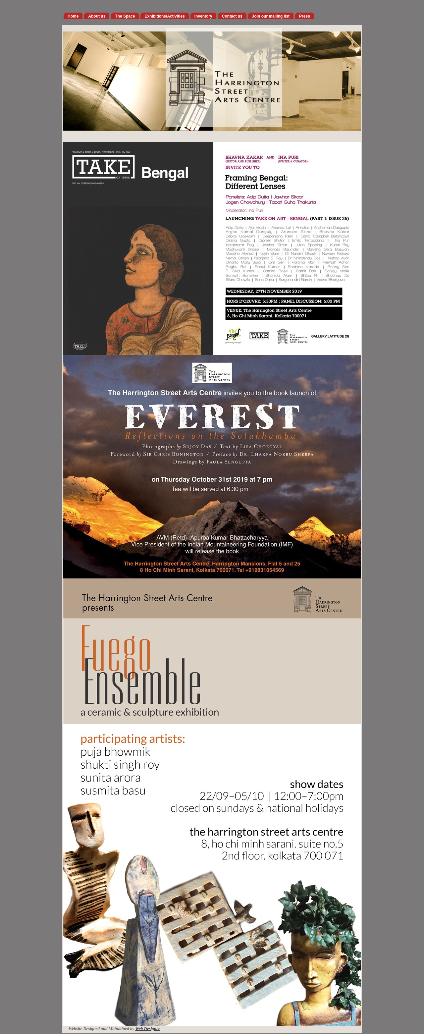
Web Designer (147, 1028)
